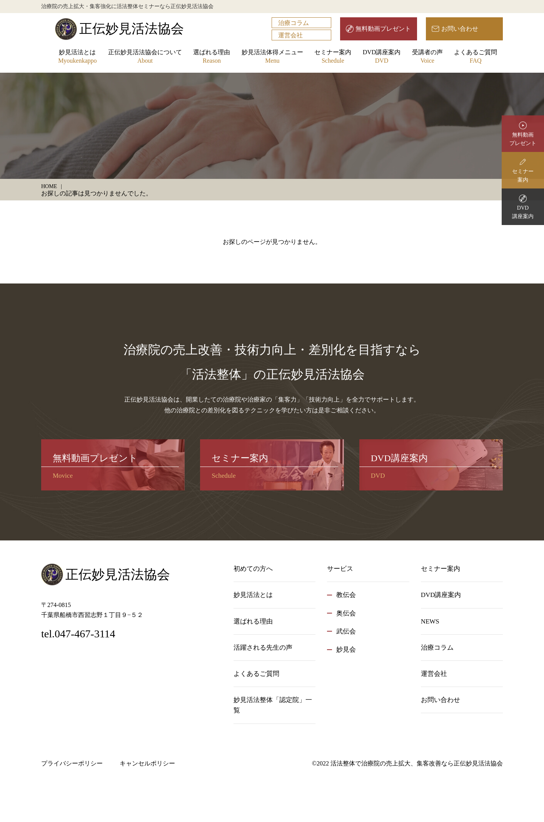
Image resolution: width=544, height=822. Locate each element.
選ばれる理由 (211, 57)
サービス (340, 568)
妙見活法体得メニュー (272, 57)
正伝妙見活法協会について (145, 57)
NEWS (430, 621)
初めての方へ (253, 568)
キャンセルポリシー (147, 763)
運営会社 (290, 35)
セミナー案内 (332, 57)
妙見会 (346, 649)
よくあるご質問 (475, 57)
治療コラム (293, 23)
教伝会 (346, 595)
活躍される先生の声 (263, 647)
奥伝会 (346, 613)
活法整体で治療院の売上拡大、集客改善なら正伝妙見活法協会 (416, 763)
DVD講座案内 (382, 57)
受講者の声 (427, 57)
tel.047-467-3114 (78, 634)
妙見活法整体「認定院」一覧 (273, 705)
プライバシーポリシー (72, 763)
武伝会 (346, 631)
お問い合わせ (459, 28)
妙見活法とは (77, 57)
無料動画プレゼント (383, 28)
